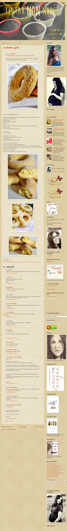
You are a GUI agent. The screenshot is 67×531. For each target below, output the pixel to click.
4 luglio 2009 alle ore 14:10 (11, 338)
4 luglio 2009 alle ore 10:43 (11, 283)
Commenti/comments (51, 289)
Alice (7, 329)
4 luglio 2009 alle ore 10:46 (11, 290)
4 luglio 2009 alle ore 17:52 (11, 383)
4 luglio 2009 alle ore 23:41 (11, 400)
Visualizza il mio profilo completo (58, 171)
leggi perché (49, 261)
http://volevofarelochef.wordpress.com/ (54, 469)
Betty (7, 287)
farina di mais (20, 261)
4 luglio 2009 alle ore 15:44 (11, 353)
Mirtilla (7, 342)
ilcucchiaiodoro (9, 303)
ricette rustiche (38, 261)
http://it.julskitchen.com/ (51, 463)
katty (7, 269)
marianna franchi (9, 387)
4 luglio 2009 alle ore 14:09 (11, 325)
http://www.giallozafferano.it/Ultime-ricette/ (55, 472)
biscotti (8, 261)
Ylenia (7, 321)
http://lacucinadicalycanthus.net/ (53, 465)
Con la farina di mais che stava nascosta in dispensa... (58, 120)
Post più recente (5, 427)
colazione (12, 261)
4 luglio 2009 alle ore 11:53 (11, 316)
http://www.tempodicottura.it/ (52, 476)
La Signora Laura (9, 396)
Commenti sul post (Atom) (10, 429)
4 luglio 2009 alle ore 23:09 (11, 392)
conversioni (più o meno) (52, 285)
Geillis (7, 294)
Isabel (7, 277)
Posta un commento (9, 421)
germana (8, 312)
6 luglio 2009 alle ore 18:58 (11, 418)
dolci (16, 261)
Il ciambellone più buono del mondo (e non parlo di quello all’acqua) (58, 130)
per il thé (24, 261)
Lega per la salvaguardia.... (57, 139)
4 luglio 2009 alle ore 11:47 (11, 308)
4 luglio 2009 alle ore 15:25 (11, 345)
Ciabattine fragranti (56, 155)
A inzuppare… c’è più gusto (57, 147)
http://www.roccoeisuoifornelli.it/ (53, 474)
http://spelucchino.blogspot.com (53, 467)
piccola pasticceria (30, 261)
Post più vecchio (39, 427)
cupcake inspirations (51, 296)
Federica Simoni (9, 349)
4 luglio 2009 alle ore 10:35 (11, 273)
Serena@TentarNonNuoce (11, 357)
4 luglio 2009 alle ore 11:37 (11, 299)
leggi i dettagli (50, 255)
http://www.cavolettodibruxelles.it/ (53, 471)
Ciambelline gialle (11, 47)
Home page (22, 427)
